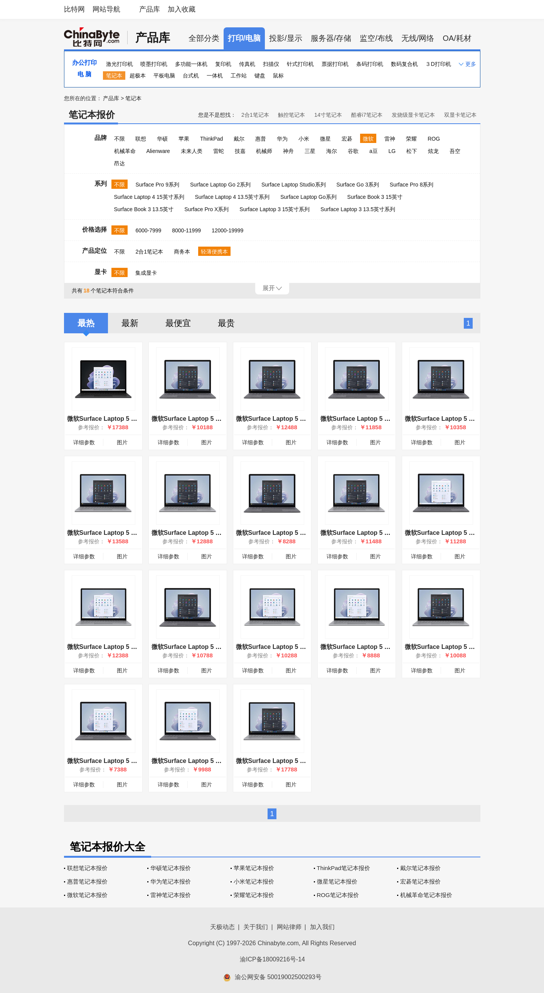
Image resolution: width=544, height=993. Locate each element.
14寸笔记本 (328, 115)
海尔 (331, 151)
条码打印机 (369, 64)
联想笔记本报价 (87, 868)
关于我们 (255, 927)
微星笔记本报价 (337, 881)
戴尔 (239, 139)
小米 (303, 139)
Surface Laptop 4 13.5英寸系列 (232, 197)
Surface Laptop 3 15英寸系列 (274, 209)
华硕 (162, 139)
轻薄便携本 (214, 252)
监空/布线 (376, 38)
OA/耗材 (457, 38)
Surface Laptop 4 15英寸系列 (149, 197)
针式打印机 (300, 64)
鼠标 (278, 75)
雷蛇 (218, 151)
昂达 (119, 163)
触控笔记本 (291, 115)
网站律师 (289, 927)
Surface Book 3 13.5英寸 (144, 209)
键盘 (259, 75)
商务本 (182, 252)
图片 (122, 442)
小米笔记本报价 (254, 881)
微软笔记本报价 (87, 895)
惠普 (260, 139)
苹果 (184, 139)
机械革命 (125, 151)
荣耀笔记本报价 (254, 895)
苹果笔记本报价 (254, 868)
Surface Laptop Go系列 (308, 197)
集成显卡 (146, 273)
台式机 (191, 75)
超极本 (138, 75)
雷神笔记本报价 (170, 895)
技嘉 (240, 151)
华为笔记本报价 (170, 881)
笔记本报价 (92, 114)
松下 (411, 151)
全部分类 (204, 38)
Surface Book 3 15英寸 (375, 197)
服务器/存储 (331, 38)
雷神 (389, 139)
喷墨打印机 (153, 64)
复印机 (223, 64)
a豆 (373, 151)
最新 (129, 323)
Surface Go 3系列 (357, 184)
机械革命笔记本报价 (426, 895)
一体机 (215, 75)
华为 (282, 139)
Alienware (158, 151)
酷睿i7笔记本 (366, 115)
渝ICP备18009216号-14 (272, 959)
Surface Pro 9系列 (157, 184)
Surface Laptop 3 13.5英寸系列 (357, 209)
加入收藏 (181, 9)
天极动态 (222, 927)
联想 (140, 139)
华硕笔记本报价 (170, 868)
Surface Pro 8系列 (412, 184)
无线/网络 (418, 38)
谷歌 (353, 151)
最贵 (226, 323)
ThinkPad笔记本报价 (343, 868)
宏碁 (347, 139)
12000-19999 (228, 230)
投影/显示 (285, 38)
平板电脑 (164, 75)
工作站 (239, 75)
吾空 (455, 151)
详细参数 (84, 442)
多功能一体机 (191, 64)
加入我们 (322, 927)
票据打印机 (335, 64)
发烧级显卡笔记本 (413, 115)
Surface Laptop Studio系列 (293, 184)
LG (392, 151)
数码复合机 (404, 64)
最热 (85, 323)
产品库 (149, 9)
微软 (368, 139)
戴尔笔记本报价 (420, 868)
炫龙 (433, 151)
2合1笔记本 (255, 115)
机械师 (264, 151)
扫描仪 (271, 64)
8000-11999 (186, 230)
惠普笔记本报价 (87, 881)
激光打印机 (119, 64)
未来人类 (191, 151)
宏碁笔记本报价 (420, 881)
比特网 (74, 9)
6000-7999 (148, 230)
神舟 (288, 151)
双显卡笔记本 (460, 115)
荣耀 (411, 139)
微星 (325, 139)
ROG (434, 139)
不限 (119, 139)
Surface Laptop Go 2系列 (220, 184)
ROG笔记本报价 (338, 895)
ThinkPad (211, 139)
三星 (310, 151)
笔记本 (114, 75)
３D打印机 (438, 64)
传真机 (247, 64)
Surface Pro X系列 (206, 209)
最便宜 (178, 323)
